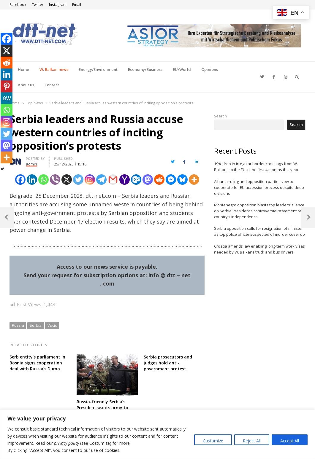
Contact (52, 84)
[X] (66, 179)
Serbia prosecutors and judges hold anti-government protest (168, 363)
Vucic (52, 325)
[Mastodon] (148, 179)
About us (26, 84)
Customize (213, 441)
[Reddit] (159, 179)
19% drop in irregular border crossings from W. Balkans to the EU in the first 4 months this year (256, 166)
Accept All (289, 441)
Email (76, 4)
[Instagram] (90, 179)
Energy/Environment (98, 69)
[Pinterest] (6, 86)
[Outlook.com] (136, 179)
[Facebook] (20, 179)
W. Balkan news (53, 69)
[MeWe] (6, 98)
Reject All (252, 441)
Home (23, 69)
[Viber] (55, 179)
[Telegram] (101, 179)
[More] (194, 179)
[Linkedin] (32, 179)
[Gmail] (113, 179)
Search (220, 116)
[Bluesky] (182, 179)
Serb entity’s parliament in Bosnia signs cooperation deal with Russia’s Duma (37, 363)
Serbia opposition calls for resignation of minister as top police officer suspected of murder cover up (259, 231)
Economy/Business (145, 69)
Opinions (209, 69)
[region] (157, 434)
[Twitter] (78, 179)
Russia (18, 325)
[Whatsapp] (43, 179)
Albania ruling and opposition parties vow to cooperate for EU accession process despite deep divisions (259, 187)
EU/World (182, 69)
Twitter (37, 4)
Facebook (18, 4)
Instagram (58, 4)
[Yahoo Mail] (124, 179)
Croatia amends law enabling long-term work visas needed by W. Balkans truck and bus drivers (259, 249)
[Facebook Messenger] (171, 179)
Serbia (36, 325)
